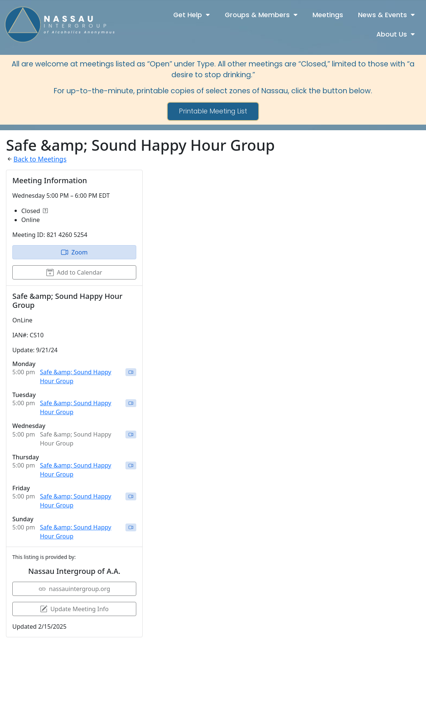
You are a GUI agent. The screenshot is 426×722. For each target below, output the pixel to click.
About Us (395, 34)
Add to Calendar (74, 272)
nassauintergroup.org (74, 589)
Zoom (74, 252)
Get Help (191, 15)
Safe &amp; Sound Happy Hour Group (75, 376)
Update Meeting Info (74, 609)
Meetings (327, 14)
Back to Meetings (39, 158)
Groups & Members (261, 15)
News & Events (386, 15)
